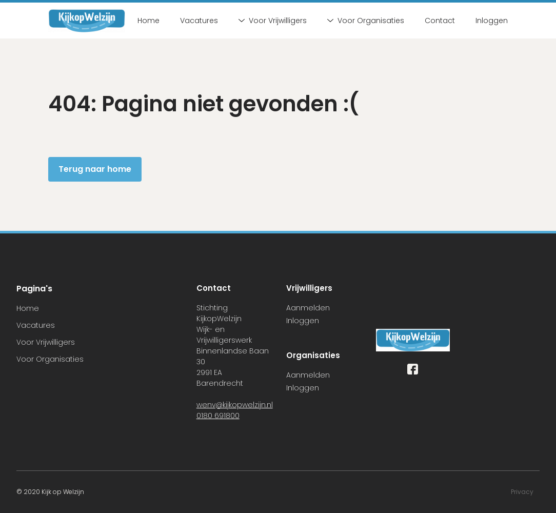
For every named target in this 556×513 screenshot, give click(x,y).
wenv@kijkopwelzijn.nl (234, 405)
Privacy (522, 491)
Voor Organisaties (365, 20)
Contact (440, 20)
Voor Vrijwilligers (273, 20)
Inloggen (491, 20)
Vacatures (199, 20)
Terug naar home (94, 169)
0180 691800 (218, 415)
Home (148, 20)
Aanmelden (308, 308)
